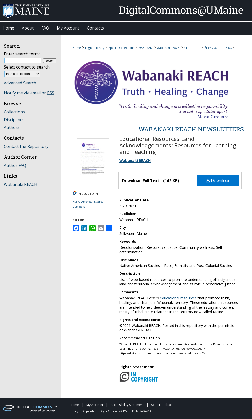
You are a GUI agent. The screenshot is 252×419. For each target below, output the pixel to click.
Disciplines (14, 119)
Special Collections (121, 48)
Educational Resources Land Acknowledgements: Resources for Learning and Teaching (177, 145)
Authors (12, 127)
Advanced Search (20, 83)
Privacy (74, 411)
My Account (95, 405)
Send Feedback (162, 405)
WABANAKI (145, 48)
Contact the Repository (26, 146)
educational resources (178, 298)
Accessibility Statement (128, 405)
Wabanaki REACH (168, 48)
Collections (14, 112)
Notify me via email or (29, 93)
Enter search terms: (22, 54)
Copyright (89, 411)
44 (185, 48)
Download (218, 180)
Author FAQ (15, 165)
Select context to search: (27, 67)
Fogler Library (94, 48)
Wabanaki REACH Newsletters (191, 129)
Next (228, 47)
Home (77, 48)
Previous (210, 47)
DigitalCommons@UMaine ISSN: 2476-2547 (126, 411)
